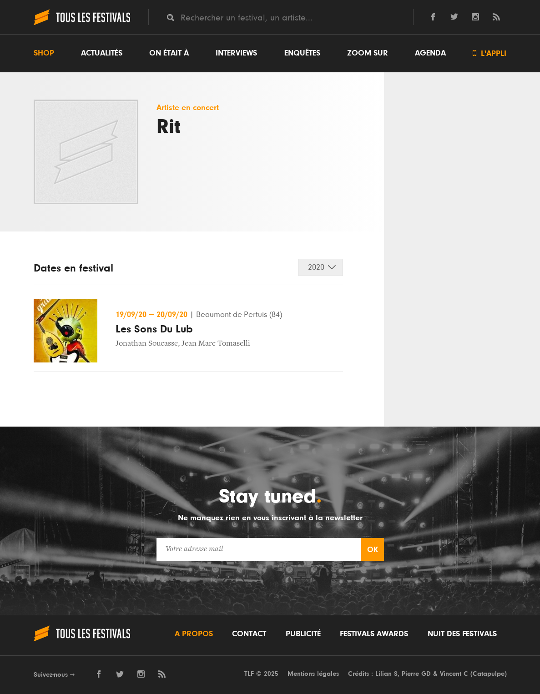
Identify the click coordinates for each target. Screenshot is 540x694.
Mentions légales (313, 673)
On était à (169, 53)
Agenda (430, 53)
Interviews (236, 53)
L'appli (489, 53)
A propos (194, 634)
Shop (44, 53)
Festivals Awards (374, 634)
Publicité (303, 634)
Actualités (101, 53)
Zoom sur (367, 53)
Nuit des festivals (462, 634)
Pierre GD (416, 673)
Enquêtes (302, 53)
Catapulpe (489, 673)
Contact (249, 634)
